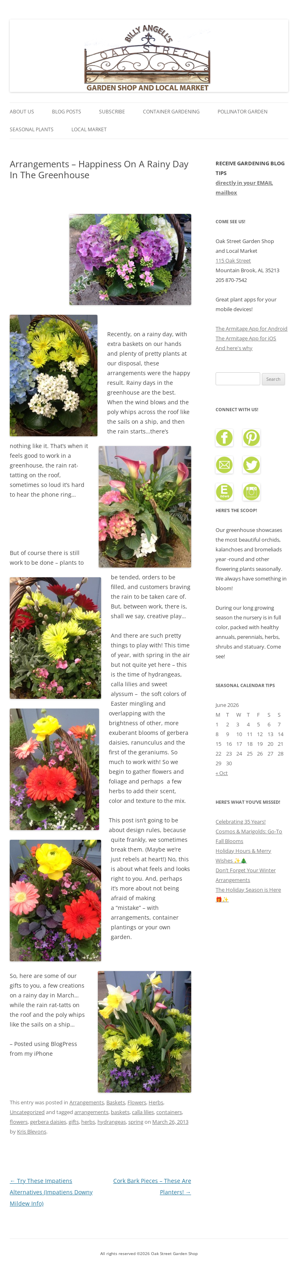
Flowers (136, 1102)
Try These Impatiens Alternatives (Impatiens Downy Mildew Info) (51, 1192)
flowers (19, 1121)
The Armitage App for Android (251, 328)
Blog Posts (66, 111)
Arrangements (86, 1102)
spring (135, 1121)
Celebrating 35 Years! (241, 821)
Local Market (89, 129)
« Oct (222, 773)
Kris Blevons (31, 1131)
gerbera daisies (48, 1121)
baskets (120, 1112)
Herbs (156, 1102)
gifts (74, 1121)
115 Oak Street (233, 260)
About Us (22, 111)
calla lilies (143, 1112)
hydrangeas (111, 1121)
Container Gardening (171, 111)
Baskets (115, 1102)
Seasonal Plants (32, 129)
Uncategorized (27, 1112)
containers (169, 1112)
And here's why (234, 348)
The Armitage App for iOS (246, 338)
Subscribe (112, 111)
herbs (88, 1121)
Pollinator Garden (243, 111)
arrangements (91, 1112)
